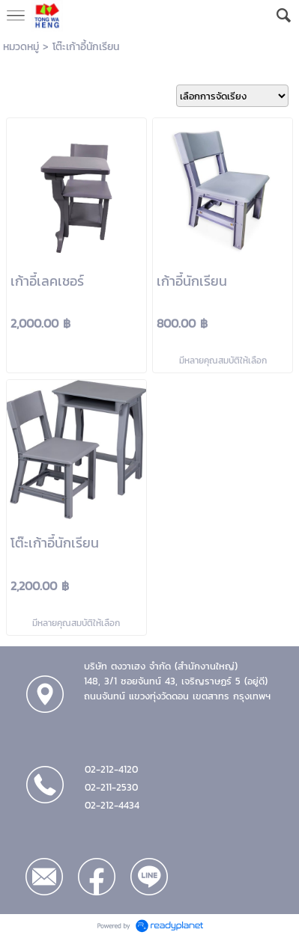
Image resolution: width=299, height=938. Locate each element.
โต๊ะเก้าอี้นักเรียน (85, 47)
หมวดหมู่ (21, 47)
